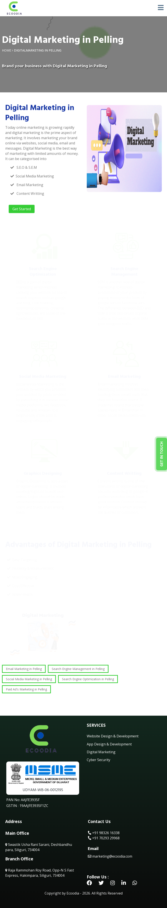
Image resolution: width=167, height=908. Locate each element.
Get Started (21, 209)
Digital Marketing (101, 752)
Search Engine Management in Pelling (78, 669)
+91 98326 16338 (104, 832)
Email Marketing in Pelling (24, 669)
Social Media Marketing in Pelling (29, 679)
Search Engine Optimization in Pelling (88, 679)
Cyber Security (98, 759)
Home (6, 50)
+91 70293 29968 (104, 838)
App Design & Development (109, 744)
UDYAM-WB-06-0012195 (43, 790)
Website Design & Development (113, 736)
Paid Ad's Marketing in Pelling (26, 689)
